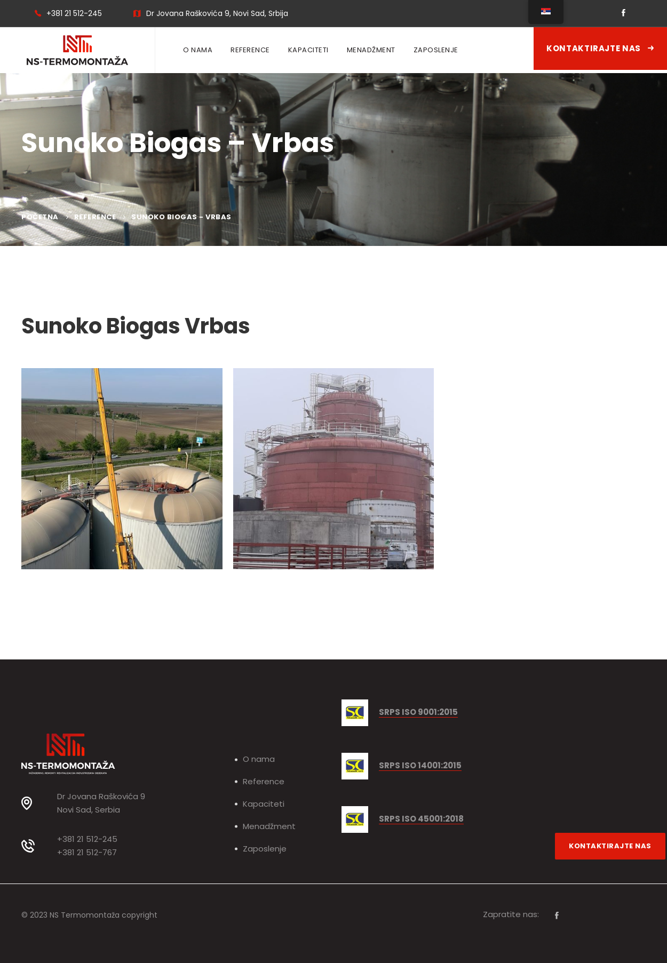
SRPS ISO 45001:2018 (421, 819)
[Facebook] (556, 915)
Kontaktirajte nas (600, 48)
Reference (95, 217)
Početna (40, 217)
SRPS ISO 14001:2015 (420, 766)
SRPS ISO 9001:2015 (418, 712)
